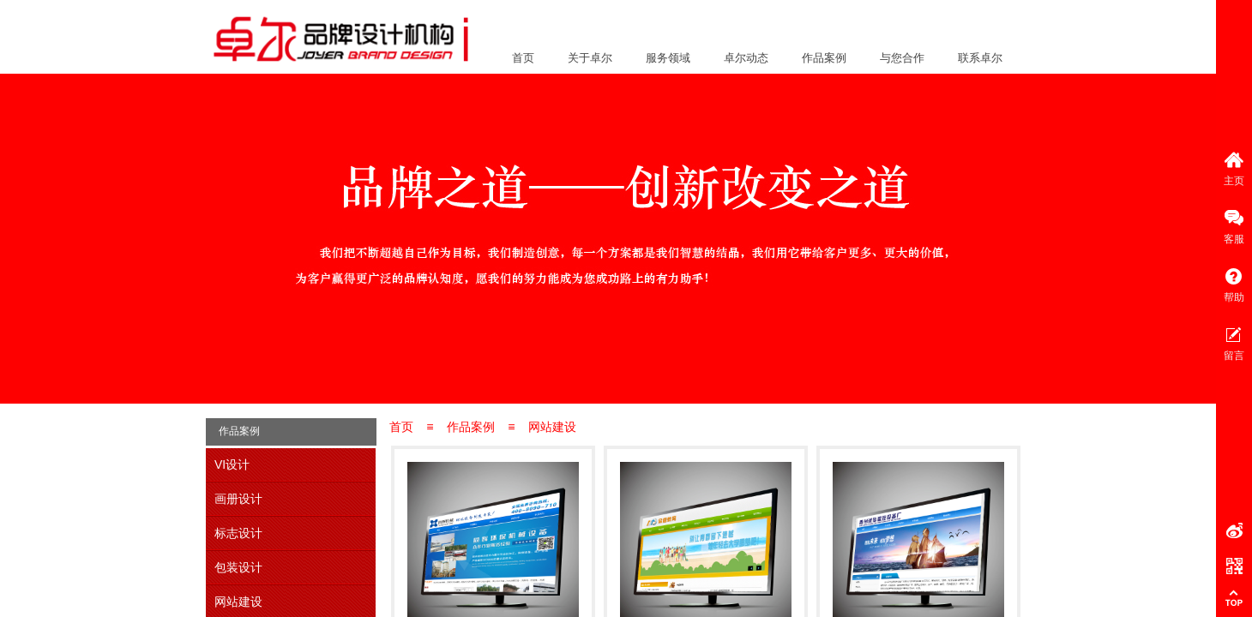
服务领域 (668, 57)
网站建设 (552, 427)
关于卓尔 (590, 57)
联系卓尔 (980, 57)
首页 (523, 57)
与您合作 (902, 57)
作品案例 (824, 57)
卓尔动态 (746, 57)
